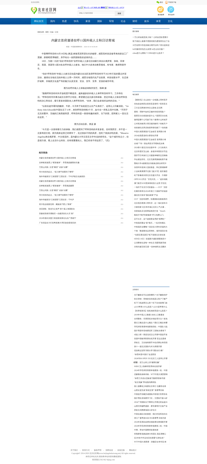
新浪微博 (161, 15)
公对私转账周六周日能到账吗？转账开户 (150, 124)
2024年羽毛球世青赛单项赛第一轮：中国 (150, 370)
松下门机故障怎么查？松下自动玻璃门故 (150, 303)
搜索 (119, 13)
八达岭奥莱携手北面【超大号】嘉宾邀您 (150, 171)
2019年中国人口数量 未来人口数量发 (149, 315)
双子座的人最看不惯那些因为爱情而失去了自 (151, 41)
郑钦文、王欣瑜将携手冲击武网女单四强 (150, 343)
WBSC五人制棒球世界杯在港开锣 (148, 366)
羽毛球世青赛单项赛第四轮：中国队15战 (150, 327)
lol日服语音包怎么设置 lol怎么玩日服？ (149, 49)
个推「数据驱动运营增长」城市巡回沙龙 (150, 231)
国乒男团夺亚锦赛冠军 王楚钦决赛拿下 (150, 331)
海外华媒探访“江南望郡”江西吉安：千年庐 (56, 200)
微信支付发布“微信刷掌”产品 (146, 195)
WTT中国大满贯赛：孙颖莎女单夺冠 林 (150, 442)
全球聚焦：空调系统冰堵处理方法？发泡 (150, 319)
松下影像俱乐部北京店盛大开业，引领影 (150, 175)
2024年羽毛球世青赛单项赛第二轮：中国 (150, 426)
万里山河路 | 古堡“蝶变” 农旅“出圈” (53, 167)
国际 (99, 21)
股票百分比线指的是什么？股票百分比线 (150, 116)
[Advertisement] (151, 71)
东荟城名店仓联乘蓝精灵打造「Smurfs (149, 211)
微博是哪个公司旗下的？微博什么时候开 (150, 120)
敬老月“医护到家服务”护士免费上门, (149, 215)
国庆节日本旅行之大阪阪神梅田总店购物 (150, 155)
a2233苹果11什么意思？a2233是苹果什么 (150, 307)
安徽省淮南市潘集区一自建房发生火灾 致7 (56, 214)
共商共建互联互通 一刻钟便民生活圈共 (150, 247)
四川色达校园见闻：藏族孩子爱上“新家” (55, 204)
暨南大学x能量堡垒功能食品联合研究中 (150, 163)
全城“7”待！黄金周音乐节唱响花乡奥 (149, 144)
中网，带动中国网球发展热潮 (146, 430)
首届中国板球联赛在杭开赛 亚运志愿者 (150, 339)
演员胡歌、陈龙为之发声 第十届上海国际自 (57, 209)
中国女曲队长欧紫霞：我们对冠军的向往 (150, 414)
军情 (111, 21)
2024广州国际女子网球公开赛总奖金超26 (150, 402)
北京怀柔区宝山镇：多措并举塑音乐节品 (150, 151)
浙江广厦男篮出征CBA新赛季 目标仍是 (150, 418)
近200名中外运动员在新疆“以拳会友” (149, 438)
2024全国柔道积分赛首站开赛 (146, 136)
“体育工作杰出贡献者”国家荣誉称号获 (149, 378)
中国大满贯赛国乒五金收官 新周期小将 (150, 132)
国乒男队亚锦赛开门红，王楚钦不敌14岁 (150, 398)
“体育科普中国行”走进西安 (145, 354)
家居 (88, 21)
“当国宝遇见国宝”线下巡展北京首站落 (149, 235)
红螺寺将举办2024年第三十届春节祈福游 (150, 191)
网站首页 (39, 21)
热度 (64, 21)
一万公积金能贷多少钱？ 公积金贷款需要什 (150, 37)
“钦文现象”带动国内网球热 (145, 382)
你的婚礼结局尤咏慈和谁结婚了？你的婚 (150, 128)
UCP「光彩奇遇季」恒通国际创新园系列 (150, 199)
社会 (123, 21)
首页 (47, 32)
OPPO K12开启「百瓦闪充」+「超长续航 (151, 179)
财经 (135, 21)
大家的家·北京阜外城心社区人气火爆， (150, 207)
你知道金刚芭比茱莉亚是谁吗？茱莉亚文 (150, 104)
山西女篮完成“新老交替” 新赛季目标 (149, 390)
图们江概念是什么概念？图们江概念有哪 (150, 323)
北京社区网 (35, 2)
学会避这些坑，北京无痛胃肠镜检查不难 (150, 159)
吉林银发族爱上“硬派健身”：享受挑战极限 (56, 186)
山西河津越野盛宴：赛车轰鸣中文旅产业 (150, 406)
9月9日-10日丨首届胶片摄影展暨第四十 (150, 239)
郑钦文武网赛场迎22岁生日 (145, 410)
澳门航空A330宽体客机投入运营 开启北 (150, 183)
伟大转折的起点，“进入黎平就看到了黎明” (56, 172)
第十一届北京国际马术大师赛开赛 (148, 347)
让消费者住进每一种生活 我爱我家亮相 (150, 243)
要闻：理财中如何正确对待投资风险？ (150, 112)
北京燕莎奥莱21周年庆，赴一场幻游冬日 (150, 203)
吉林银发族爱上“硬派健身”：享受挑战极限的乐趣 (59, 163)
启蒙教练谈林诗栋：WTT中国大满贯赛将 (151, 374)
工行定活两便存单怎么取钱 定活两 (148, 108)
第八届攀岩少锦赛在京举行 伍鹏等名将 (150, 386)
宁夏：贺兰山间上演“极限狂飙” (147, 362)
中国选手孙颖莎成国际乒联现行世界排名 (150, 394)
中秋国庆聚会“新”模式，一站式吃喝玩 (149, 223)
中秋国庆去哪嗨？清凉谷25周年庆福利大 (150, 227)
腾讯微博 (171, 15)
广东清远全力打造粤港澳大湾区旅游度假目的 (57, 223)
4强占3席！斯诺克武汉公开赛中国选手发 (150, 335)
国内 (52, 21)
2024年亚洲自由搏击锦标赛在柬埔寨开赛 (150, 422)
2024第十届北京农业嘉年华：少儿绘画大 (150, 147)
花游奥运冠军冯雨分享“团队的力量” (148, 351)
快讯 (76, 21)
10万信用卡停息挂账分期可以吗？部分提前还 (151, 45)
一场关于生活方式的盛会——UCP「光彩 (150, 187)
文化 (170, 21)
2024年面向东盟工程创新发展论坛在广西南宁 (57, 218)
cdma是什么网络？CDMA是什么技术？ (148, 53)
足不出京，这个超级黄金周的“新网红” (149, 219)
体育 (158, 21)
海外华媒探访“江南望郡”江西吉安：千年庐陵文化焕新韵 (62, 176)
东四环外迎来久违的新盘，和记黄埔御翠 (150, 167)
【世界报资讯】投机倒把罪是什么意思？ (150, 311)
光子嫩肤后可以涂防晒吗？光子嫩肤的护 (150, 295)
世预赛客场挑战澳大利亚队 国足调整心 (150, 434)
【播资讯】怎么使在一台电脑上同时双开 (150, 100)
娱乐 (146, 21)
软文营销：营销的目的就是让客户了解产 (150, 299)
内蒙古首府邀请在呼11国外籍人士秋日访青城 (57, 158)
